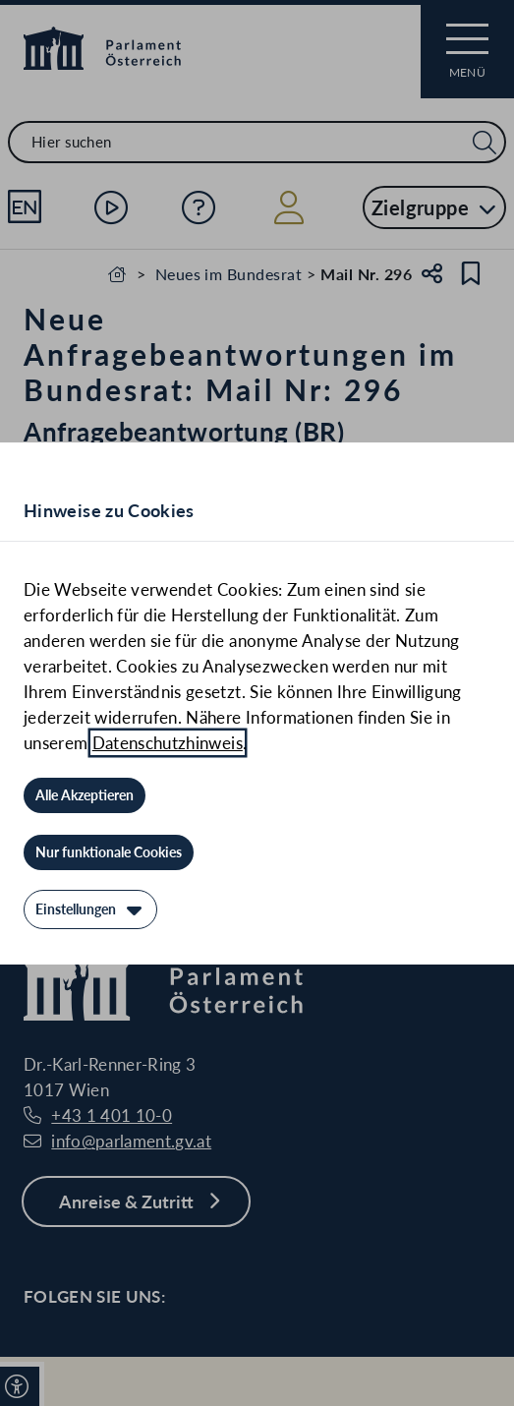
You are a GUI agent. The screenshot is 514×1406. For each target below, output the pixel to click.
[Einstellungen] (90, 909)
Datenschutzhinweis (167, 742)
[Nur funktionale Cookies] (109, 852)
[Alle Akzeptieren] (84, 795)
